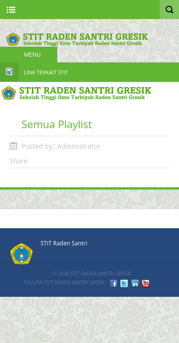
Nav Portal (10, 9)
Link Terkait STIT (46, 72)
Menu (32, 54)
